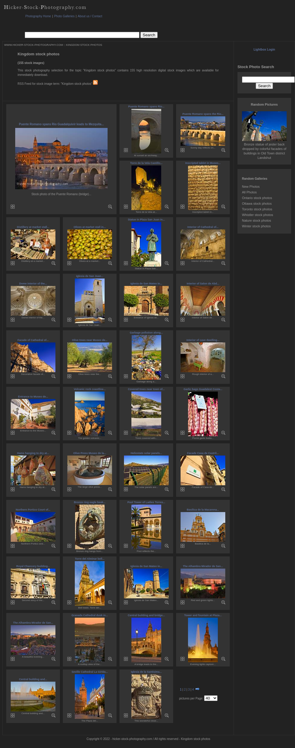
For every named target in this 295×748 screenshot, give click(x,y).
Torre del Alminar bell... (89, 558)
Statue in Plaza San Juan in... (146, 219)
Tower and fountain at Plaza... (203, 615)
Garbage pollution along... (146, 332)
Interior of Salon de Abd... (203, 283)
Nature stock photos (256, 220)
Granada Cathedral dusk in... (90, 615)
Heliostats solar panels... (146, 453)
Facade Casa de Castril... (203, 453)
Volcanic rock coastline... (90, 389)
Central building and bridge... (146, 615)
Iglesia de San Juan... (89, 276)
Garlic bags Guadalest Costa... (203, 389)
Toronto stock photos (257, 209)
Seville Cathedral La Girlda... (90, 671)
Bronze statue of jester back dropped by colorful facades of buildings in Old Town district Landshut (264, 148)
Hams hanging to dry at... (33, 453)
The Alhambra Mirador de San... (203, 566)
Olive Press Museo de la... (89, 453)
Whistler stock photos (257, 215)
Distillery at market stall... (33, 227)
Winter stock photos (256, 226)
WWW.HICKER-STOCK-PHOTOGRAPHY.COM (33, 44)
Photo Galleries (64, 16)
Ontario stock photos (257, 198)
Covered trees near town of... (146, 389)
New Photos (251, 186)
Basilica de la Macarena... (203, 509)
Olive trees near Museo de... (89, 340)
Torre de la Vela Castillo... (146, 163)
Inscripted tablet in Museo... (203, 163)
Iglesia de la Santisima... (146, 671)
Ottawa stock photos (257, 203)
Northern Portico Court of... (33, 509)
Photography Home (38, 16)
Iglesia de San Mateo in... (146, 283)
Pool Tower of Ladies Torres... (146, 502)
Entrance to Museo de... (33, 396)
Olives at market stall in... (90, 227)
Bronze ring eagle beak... (89, 502)
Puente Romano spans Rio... (146, 106)
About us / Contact (90, 16)
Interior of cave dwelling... (203, 340)
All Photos (249, 192)
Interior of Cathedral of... (203, 227)
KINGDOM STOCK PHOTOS (84, 44)
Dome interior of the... (33, 283)
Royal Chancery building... (33, 566)
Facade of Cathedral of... (33, 340)
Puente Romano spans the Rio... (202, 113)
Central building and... (33, 679)
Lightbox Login (264, 49)
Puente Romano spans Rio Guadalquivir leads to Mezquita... (61, 124)
